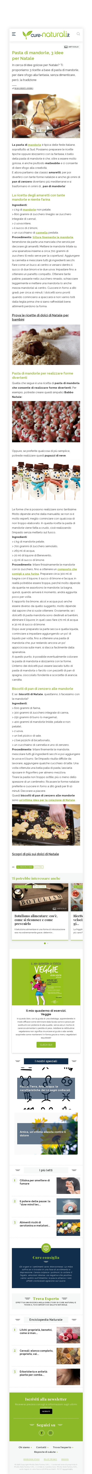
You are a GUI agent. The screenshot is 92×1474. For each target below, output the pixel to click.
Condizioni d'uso (31, 1459)
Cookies (65, 1459)
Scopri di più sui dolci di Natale (35, 854)
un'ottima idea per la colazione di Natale (47, 800)
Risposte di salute (45, 1452)
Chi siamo (24, 1447)
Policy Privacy (50, 1459)
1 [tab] (45, 943)
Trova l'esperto (62, 1447)
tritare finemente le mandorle (53, 237)
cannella (42, 232)
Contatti (41, 1447)
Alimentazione (25, 867)
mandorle (34, 144)
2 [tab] (47, 943)
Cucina (39, 867)
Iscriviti (46, 1411)
